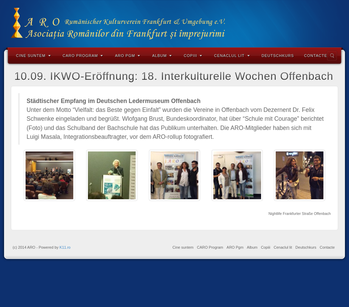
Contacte (315, 56)
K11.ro (65, 247)
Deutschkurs (278, 56)
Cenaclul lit (231, 56)
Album (162, 56)
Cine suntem (33, 56)
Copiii (193, 56)
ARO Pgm (127, 56)
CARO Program (83, 56)
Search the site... (332, 55)
